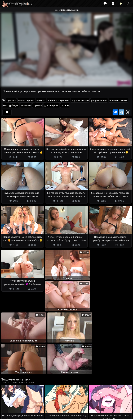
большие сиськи (118, 100)
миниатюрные (26, 100)
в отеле (41, 100)
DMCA (6, 402)
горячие (37, 105)
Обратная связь (37, 402)
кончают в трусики (58, 100)
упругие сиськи (80, 100)
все (65, 105)
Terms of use (18, 402)
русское (11, 100)
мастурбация (10, 105)
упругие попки (99, 100)
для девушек (51, 105)
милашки (26, 105)
